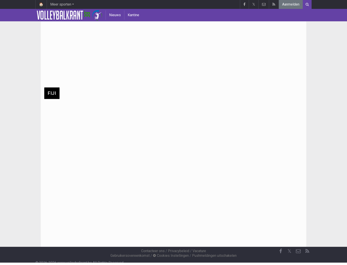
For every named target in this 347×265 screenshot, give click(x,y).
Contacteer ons (153, 251)
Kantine (133, 15)
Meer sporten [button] (60, 4)
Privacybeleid (178, 251)
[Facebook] (280, 251)
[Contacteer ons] (298, 251)
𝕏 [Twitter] (289, 251)
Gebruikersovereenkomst (130, 255)
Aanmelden (290, 4)
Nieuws (115, 15)
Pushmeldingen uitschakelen (214, 255)
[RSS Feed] (307, 251)
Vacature (199, 251)
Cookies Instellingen (171, 255)
